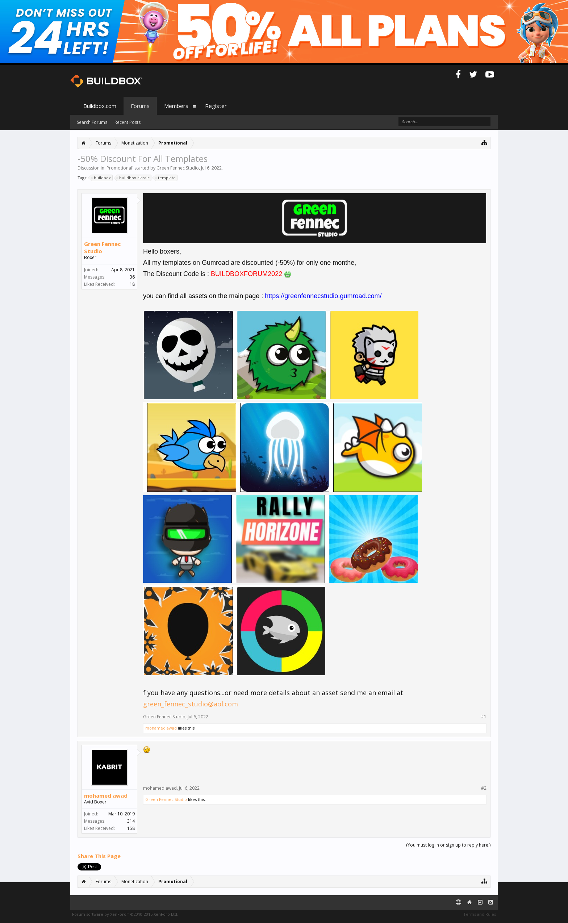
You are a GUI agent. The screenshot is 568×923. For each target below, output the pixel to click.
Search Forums (92, 122)
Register (216, 105)
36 (132, 277)
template (166, 178)
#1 (483, 717)
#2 (483, 788)
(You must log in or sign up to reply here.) (448, 845)
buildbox (101, 178)
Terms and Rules (479, 914)
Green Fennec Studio (177, 168)
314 (131, 821)
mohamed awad (161, 728)
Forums (140, 105)
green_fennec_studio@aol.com (190, 703)
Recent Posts (127, 122)
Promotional (119, 168)
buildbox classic (133, 178)
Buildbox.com (99, 105)
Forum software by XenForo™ (125, 914)
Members (176, 105)
